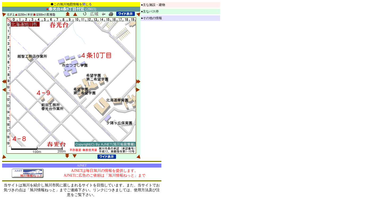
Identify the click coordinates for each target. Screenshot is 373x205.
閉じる (87, 4)
